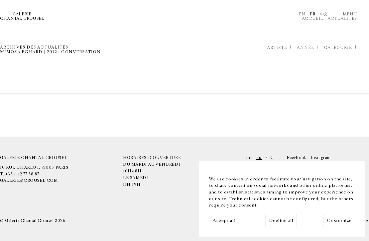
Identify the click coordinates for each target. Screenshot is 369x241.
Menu (350, 14)
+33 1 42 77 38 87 (22, 174)
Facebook (296, 157)
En (301, 14)
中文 (324, 14)
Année (306, 47)
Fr (313, 14)
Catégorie (338, 47)
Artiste (277, 47)
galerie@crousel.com (29, 180)
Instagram (321, 157)
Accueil (312, 18)
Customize (339, 220)
